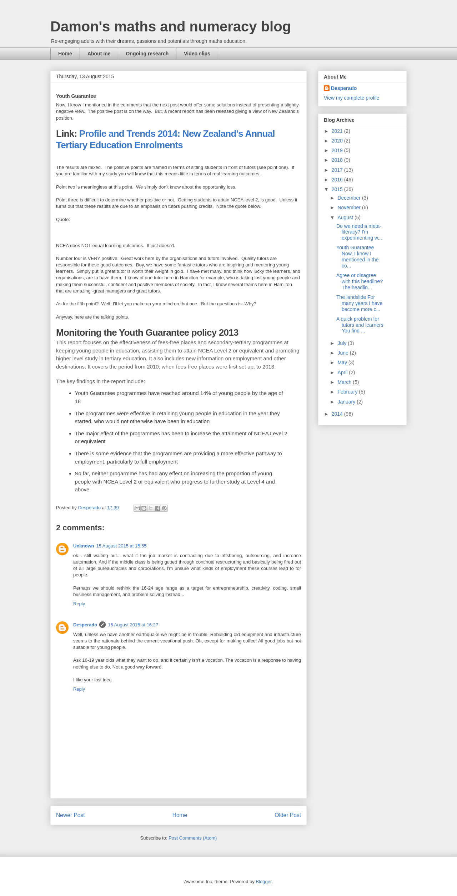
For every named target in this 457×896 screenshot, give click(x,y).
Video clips (197, 53)
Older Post (288, 815)
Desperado (85, 624)
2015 (338, 189)
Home (65, 53)
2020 (338, 141)
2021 (338, 131)
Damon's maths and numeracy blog (170, 26)
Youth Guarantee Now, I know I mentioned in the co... (357, 256)
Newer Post (70, 815)
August (345, 217)
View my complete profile (351, 98)
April (343, 372)
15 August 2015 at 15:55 (121, 546)
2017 (338, 170)
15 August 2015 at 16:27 (133, 624)
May (342, 362)
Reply (79, 603)
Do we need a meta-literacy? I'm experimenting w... (359, 232)
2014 (338, 414)
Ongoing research (147, 53)
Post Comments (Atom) (193, 838)
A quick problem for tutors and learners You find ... (359, 325)
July (342, 343)
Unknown (83, 546)
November (349, 207)
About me (99, 53)
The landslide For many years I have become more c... (359, 303)
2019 (338, 150)
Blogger (263, 881)
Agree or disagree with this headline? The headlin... (359, 281)
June (343, 353)
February (348, 392)
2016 (338, 179)
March (345, 382)
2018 (338, 160)
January (347, 402)
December (349, 198)
